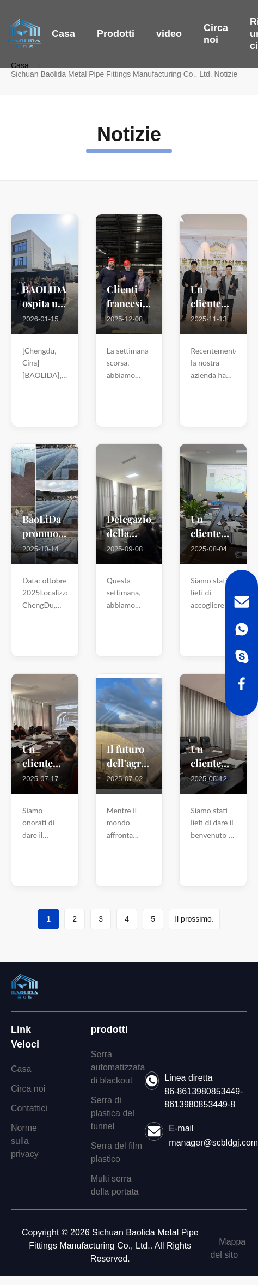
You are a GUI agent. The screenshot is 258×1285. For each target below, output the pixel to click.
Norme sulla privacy (25, 1141)
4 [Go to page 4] (127, 919)
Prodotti (115, 33)
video (169, 33)
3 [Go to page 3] (101, 919)
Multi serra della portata (115, 1185)
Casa (63, 33)
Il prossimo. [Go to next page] (194, 919)
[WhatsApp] (242, 629)
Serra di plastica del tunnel (112, 1113)
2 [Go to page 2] (74, 919)
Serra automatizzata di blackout (118, 1067)
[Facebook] (242, 684)
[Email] (242, 602)
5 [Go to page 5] (153, 919)
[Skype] (242, 656)
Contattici (29, 1108)
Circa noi (216, 33)
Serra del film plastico (116, 1152)
